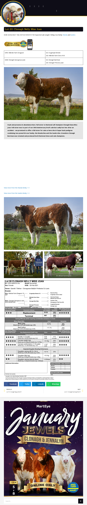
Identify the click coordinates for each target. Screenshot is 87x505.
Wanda (65, 35)
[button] (13, 13)
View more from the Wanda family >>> (17, 188)
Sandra (73, 35)
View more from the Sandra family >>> (17, 193)
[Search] (80, 501)
